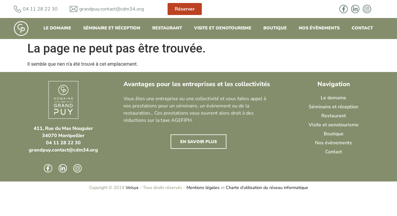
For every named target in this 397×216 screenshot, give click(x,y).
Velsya (132, 187)
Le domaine (57, 28)
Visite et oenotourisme (222, 28)
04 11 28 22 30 (63, 143)
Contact (362, 28)
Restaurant (167, 28)
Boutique (275, 28)
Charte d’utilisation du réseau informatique (267, 187)
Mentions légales (203, 187)
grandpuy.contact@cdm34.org (111, 9)
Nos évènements (319, 28)
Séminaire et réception (111, 28)
